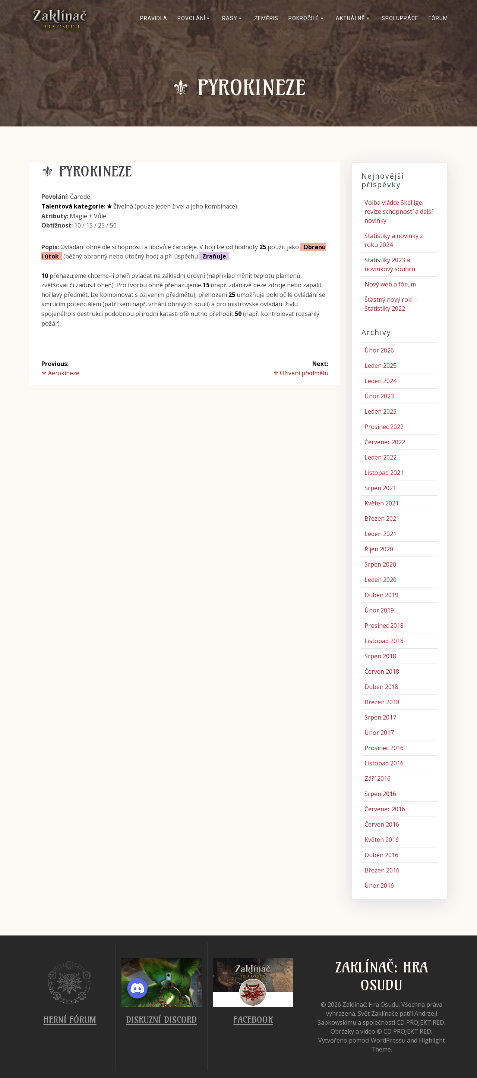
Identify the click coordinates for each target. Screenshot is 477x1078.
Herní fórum (69, 1019)
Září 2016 (377, 778)
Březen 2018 (381, 702)
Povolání (191, 18)
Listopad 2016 (384, 763)
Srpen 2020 (380, 564)
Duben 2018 (381, 687)
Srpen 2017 (380, 717)
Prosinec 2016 (384, 748)
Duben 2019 (381, 595)
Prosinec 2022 (384, 427)
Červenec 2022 (384, 442)
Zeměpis (266, 18)
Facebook (253, 1019)
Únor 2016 (379, 885)
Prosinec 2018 (384, 625)
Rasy (229, 18)
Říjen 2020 (378, 549)
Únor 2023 (379, 396)
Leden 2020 (380, 580)
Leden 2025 (380, 365)
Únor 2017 (379, 732)
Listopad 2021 (384, 473)
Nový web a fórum (390, 284)
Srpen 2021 (380, 488)
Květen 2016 (381, 840)
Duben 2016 (381, 855)
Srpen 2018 (380, 656)
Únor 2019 (379, 610)
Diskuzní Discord (161, 1019)
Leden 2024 (380, 381)
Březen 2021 (381, 518)
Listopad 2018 (384, 641)
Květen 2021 (381, 503)
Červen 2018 (381, 671)
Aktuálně (350, 18)
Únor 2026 (379, 350)
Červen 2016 (381, 824)
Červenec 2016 (384, 809)
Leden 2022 (380, 457)
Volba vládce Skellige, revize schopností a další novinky (398, 211)
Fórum (438, 18)
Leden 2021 (380, 534)
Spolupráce (400, 18)
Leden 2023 (380, 411)
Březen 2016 (381, 870)
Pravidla (153, 18)
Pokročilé (303, 18)
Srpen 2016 (380, 794)
